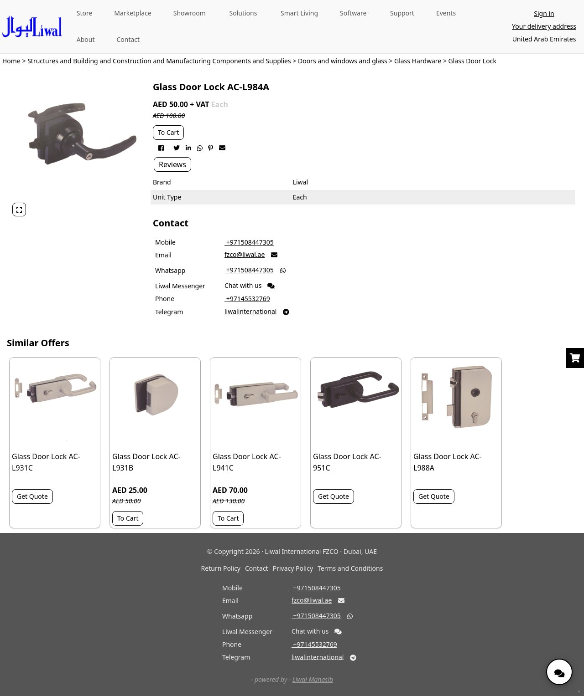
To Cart (168, 132)
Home (11, 60)
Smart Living (299, 13)
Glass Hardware (417, 60)
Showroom (189, 13)
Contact (128, 39)
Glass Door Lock (472, 60)
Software (353, 13)
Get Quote (32, 496)
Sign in (544, 13)
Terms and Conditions (350, 568)
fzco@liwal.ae (244, 254)
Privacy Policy (293, 568)
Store (85, 13)
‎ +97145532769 (247, 298)
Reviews (172, 164)
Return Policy (220, 568)
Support (402, 13)
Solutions (243, 13)
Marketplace (132, 13)
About (86, 39)
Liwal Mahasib (312, 679)
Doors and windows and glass (342, 60)
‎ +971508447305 (249, 242)
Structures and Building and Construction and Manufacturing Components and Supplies (159, 60)
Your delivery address (544, 26)
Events (446, 13)
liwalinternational (250, 311)
